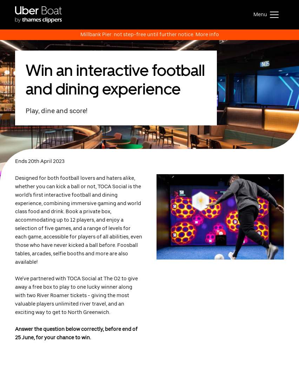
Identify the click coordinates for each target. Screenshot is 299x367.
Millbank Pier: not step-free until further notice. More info (149, 34)
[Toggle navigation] (266, 14)
